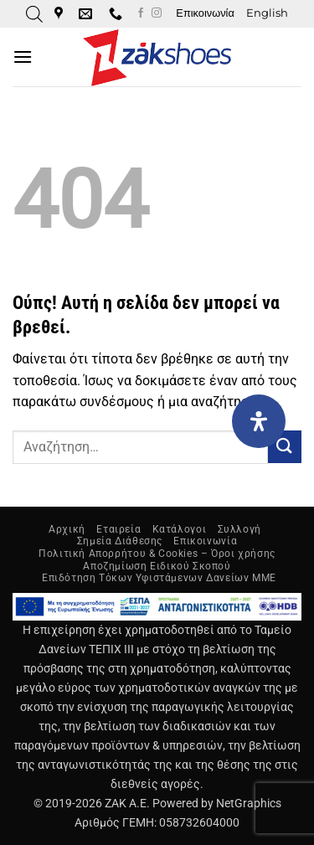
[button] (23, 56)
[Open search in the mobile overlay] (34, 14)
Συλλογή (239, 529)
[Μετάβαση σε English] (267, 13)
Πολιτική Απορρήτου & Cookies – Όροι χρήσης (157, 553)
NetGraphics (248, 803)
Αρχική (67, 529)
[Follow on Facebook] (141, 13)
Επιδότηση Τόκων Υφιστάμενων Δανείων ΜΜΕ (159, 578)
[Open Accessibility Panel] (259, 421)
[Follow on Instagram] (157, 13)
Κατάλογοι (179, 529)
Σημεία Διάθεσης (119, 541)
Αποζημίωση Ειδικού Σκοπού (156, 566)
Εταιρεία (118, 529)
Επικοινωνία (205, 13)
